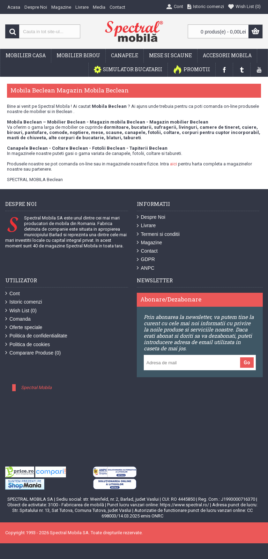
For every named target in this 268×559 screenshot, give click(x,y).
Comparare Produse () (33, 353)
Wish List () (21, 311)
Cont (12, 294)
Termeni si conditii (158, 234)
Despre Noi (151, 217)
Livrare (146, 226)
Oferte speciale (23, 327)
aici (173, 163)
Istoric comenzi (23, 302)
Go (247, 362)
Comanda (18, 319)
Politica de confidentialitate (36, 336)
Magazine (149, 243)
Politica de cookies (27, 345)
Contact (147, 251)
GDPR (146, 259)
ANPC (146, 268)
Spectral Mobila (36, 387)
